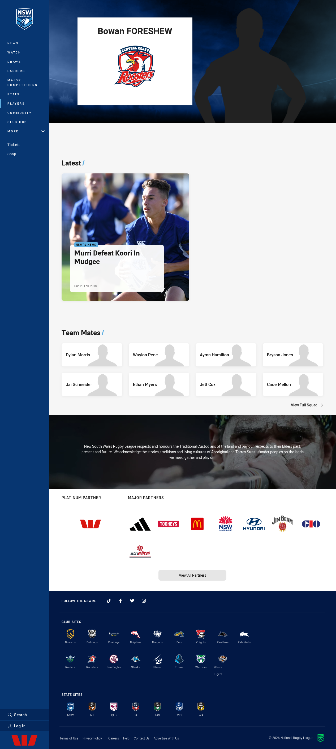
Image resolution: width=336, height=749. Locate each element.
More (26, 131)
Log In (16, 725)
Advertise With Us (166, 738)
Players (16, 103)
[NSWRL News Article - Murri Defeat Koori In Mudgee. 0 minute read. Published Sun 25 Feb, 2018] (125, 237)
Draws (14, 62)
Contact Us (141, 738)
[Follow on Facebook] (120, 601)
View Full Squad (307, 404)
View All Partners (192, 575)
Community (19, 113)
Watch (14, 52)
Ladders (16, 71)
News (13, 43)
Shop (11, 153)
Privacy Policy (92, 738)
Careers (113, 738)
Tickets (14, 144)
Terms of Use (68, 738)
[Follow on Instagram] (144, 601)
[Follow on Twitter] (132, 601)
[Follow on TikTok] (109, 601)
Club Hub (17, 122)
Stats (13, 94)
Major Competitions (22, 82)
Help (126, 738)
